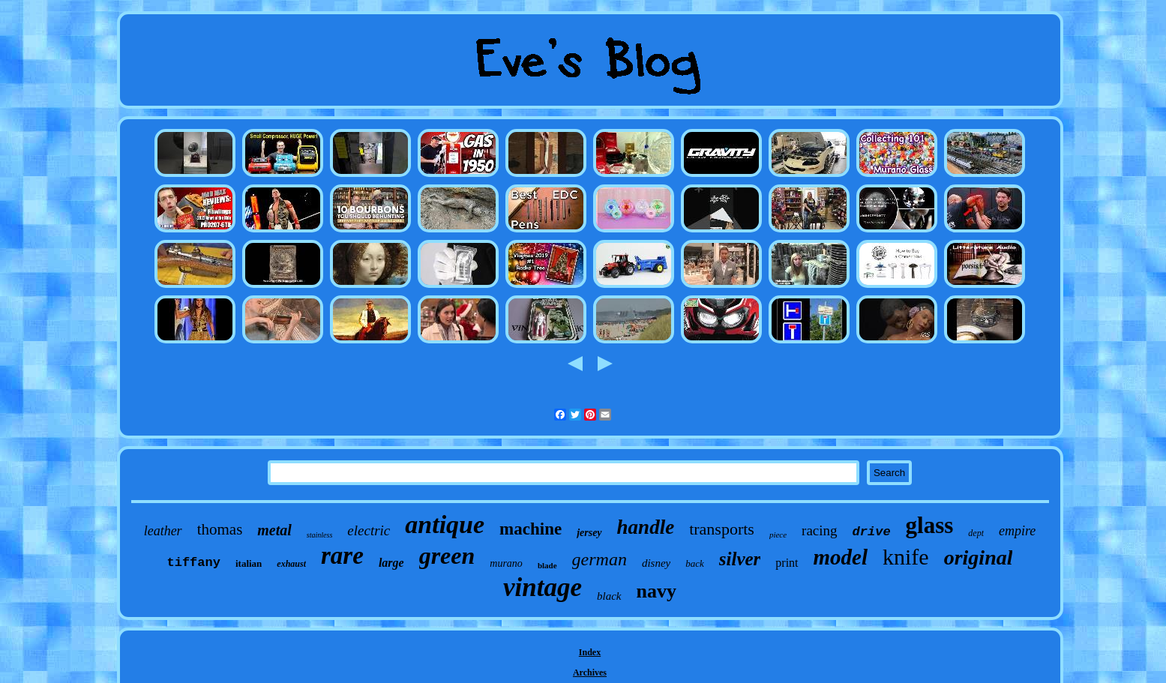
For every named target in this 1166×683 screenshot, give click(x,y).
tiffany (193, 563)
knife (906, 556)
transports (721, 529)
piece (778, 534)
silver (740, 559)
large (391, 562)
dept (976, 533)
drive (872, 532)
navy (656, 591)
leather (163, 530)
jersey (589, 532)
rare (342, 555)
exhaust (291, 564)
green (447, 555)
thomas (220, 529)
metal (274, 530)
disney (656, 563)
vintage (542, 587)
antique (444, 524)
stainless (319, 535)
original (978, 557)
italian (248, 563)
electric (368, 530)
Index (590, 652)
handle (646, 527)
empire (1017, 530)
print (786, 562)
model (841, 557)
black (609, 596)
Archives (590, 672)
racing (819, 530)
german (599, 559)
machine (530, 529)
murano (506, 563)
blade (547, 565)
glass (930, 525)
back (694, 563)
